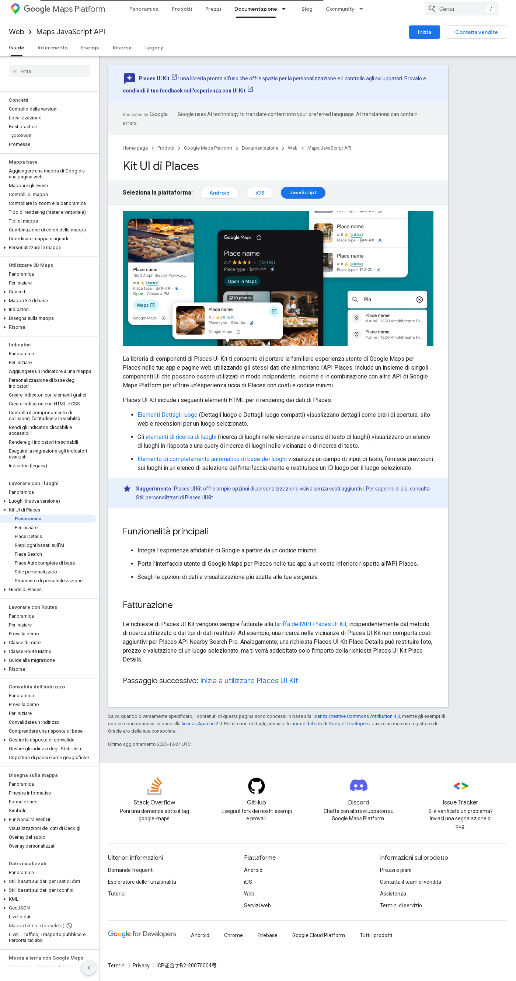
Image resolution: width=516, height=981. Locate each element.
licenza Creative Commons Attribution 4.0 (356, 716)
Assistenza (393, 894)
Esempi (90, 47)
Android (219, 192)
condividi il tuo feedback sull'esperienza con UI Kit (184, 91)
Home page (135, 148)
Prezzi (213, 9)
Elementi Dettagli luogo (167, 414)
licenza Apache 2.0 (202, 723)
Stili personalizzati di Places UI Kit (174, 497)
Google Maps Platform (208, 148)
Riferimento (53, 47)
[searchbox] (49, 71)
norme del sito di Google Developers (331, 723)
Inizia (424, 32)
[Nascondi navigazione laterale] (88, 967)
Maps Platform (64, 9)
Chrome (233, 935)
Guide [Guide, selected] (16, 47)
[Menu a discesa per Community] (363, 9)
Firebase (268, 935)
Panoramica (143, 9)
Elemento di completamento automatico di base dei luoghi (212, 458)
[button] (48, 247)
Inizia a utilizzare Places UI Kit (249, 680)
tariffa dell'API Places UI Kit (310, 624)
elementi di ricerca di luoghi (181, 436)
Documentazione (260, 148)
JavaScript (303, 192)
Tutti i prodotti (376, 935)
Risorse (122, 47)
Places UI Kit (154, 78)
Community (340, 9)
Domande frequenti (131, 870)
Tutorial (117, 894)
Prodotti (182, 9)
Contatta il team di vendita (410, 882)
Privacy (141, 965)
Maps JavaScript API (70, 31)
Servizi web (257, 905)
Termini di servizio (401, 905)
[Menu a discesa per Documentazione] (286, 9)
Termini (117, 965)
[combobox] (461, 8)
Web (16, 31)
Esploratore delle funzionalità (142, 882)
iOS (259, 192)
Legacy (154, 47)
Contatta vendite (476, 32)
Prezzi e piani (395, 870)
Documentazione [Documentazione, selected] (255, 9)
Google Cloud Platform (318, 935)
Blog (307, 9)
